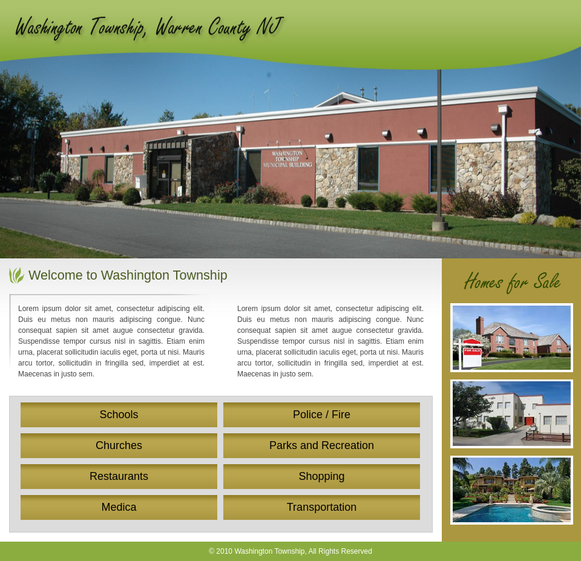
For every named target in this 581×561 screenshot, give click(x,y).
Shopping (321, 476)
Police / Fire (321, 414)
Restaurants (119, 476)
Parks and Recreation (321, 445)
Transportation (321, 507)
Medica (118, 507)
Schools (118, 414)
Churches (119, 445)
